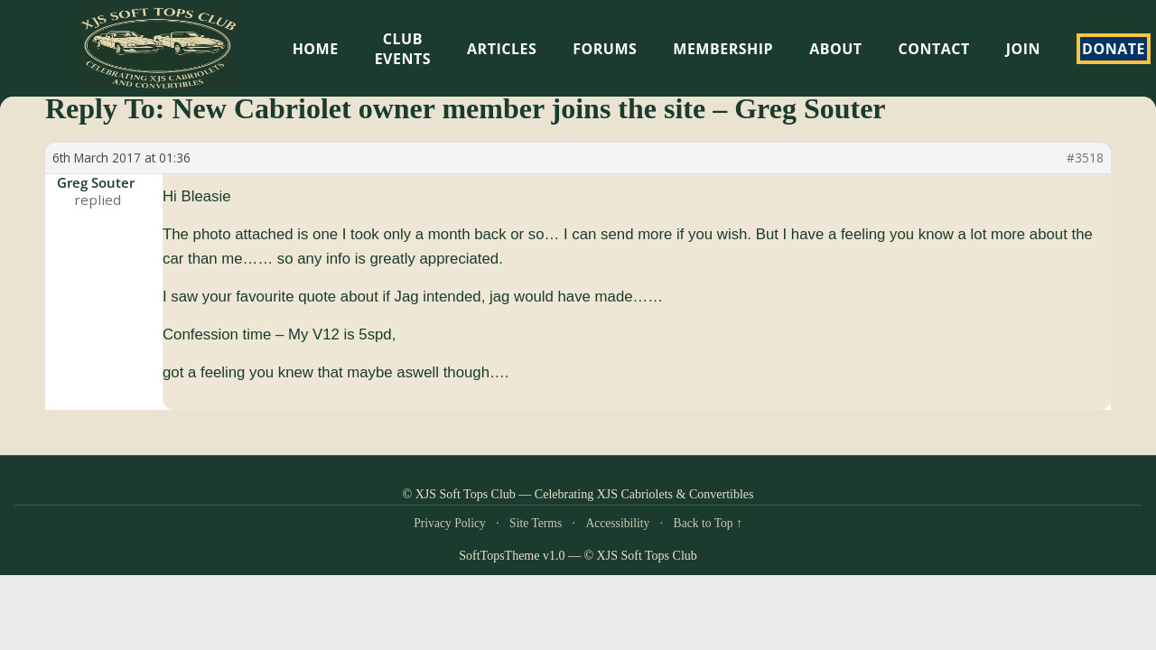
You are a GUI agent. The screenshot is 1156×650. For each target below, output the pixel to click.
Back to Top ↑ (708, 523)
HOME (316, 49)
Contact (934, 49)
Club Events (403, 49)
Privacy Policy (450, 523)
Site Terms (535, 523)
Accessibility (617, 523)
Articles (501, 49)
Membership (723, 49)
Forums (605, 49)
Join (1023, 49)
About (835, 49)
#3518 (1085, 158)
